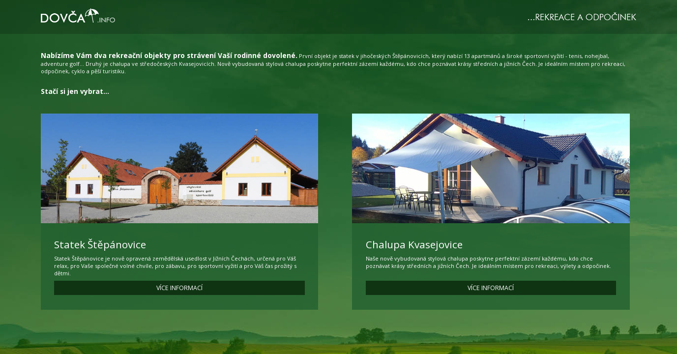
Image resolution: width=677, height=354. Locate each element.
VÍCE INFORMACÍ (179, 288)
